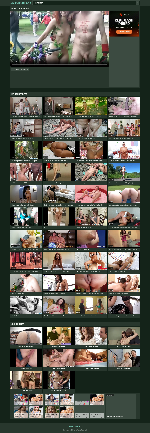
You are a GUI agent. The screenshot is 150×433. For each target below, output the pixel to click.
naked (17, 69)
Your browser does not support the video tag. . (59, 39)
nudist (25, 69)
